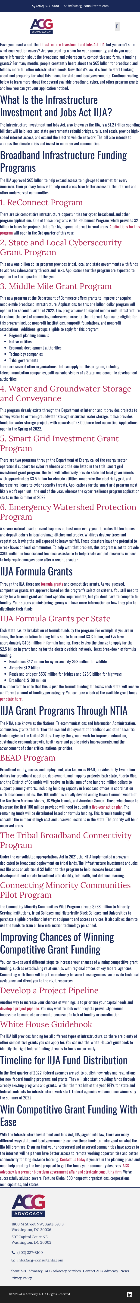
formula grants (52, 584)
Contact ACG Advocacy (100, 1271)
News (125, 1271)
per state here (11, 699)
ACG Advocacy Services (63, 1271)
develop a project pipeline (19, 1008)
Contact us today (72, 1159)
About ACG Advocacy (26, 1271)
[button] (117, 26)
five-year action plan (107, 807)
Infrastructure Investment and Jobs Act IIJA (72, 44)
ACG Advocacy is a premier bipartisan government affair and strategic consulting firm (64, 1168)
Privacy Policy (21, 1278)
